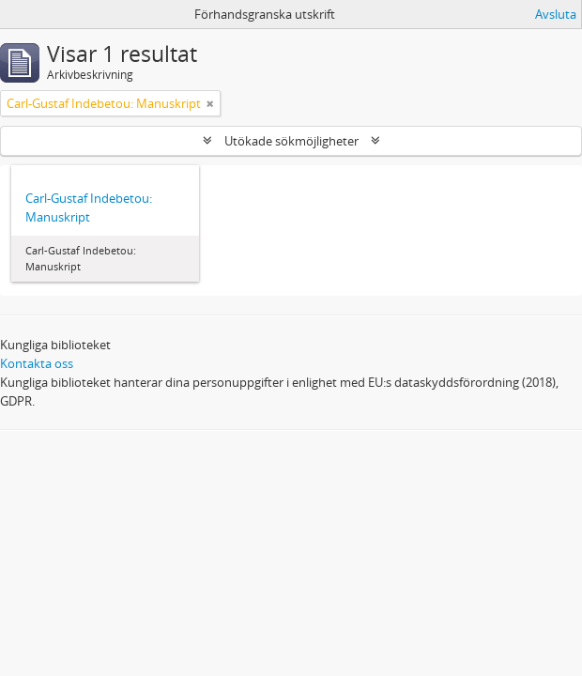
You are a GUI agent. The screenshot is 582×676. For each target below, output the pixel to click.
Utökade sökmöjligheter (291, 140)
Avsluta (555, 14)
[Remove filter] (210, 103)
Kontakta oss (36, 363)
